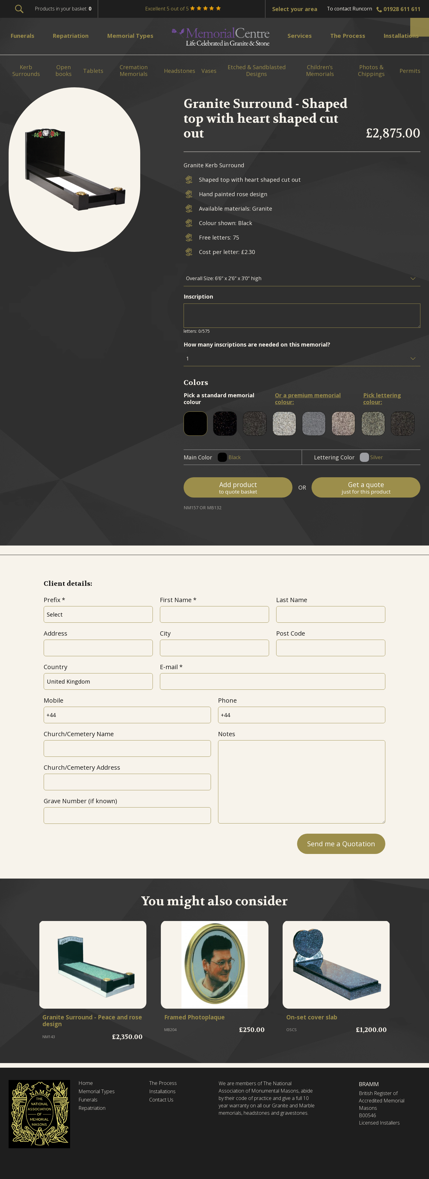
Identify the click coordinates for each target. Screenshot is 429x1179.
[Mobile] (127, 715)
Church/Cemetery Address (82, 767)
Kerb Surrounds (26, 70)
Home (86, 1083)
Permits (409, 71)
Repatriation (93, 1109)
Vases (208, 71)
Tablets (93, 71)
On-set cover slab (315, 1018)
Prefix (52, 600)
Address (55, 633)
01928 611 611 (401, 9)
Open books (63, 70)
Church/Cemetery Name (79, 734)
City (165, 633)
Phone (227, 700)
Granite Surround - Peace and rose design (91, 1021)
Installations (164, 1092)
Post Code (290, 633)
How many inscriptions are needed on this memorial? (257, 344)
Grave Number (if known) (80, 801)
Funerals (89, 1101)
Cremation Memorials (134, 70)
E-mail (169, 667)
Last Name (291, 600)
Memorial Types (98, 1092)
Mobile (53, 700)
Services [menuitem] (298, 35)
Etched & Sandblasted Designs (257, 70)
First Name (176, 600)
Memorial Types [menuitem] (133, 35)
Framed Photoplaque (199, 1018)
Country (55, 667)
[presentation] (90, 842)
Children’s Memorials (320, 70)
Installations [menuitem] (398, 35)
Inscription (198, 296)
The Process (164, 1083)
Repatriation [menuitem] (73, 35)
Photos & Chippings (371, 70)
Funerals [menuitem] (24, 35)
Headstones (179, 71)
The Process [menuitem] (344, 35)
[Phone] (302, 715)
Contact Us (163, 1101)
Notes (226, 734)
